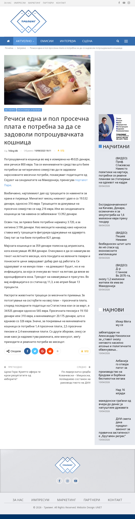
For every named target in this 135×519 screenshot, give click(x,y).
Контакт (61, 2)
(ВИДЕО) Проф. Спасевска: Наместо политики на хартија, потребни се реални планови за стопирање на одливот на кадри (114, 170)
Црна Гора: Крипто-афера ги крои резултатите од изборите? (22, 375)
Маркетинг (34, 2)
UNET (99, 507)
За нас (8, 2)
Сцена (87, 41)
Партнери (48, 2)
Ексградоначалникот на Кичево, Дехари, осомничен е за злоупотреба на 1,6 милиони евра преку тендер (113, 213)
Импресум (20, 2)
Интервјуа (68, 41)
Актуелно (24, 41)
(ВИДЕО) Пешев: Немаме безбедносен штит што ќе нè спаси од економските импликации (115, 243)
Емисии (46, 41)
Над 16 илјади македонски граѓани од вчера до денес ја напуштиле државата (115, 399)
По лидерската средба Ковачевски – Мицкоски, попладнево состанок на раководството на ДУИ (74, 377)
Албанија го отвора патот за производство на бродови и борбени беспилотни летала (113, 370)
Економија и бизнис (29, 109)
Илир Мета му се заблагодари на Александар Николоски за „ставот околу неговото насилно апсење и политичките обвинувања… (115, 336)
